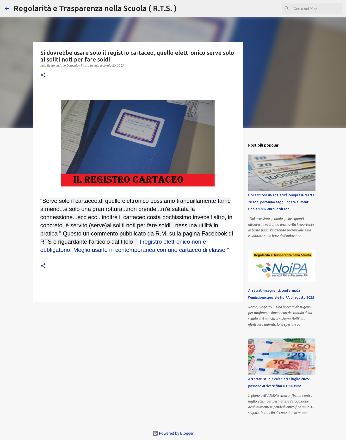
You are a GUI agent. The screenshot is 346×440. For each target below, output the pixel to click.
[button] (43, 75)
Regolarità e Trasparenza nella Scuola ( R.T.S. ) (95, 8)
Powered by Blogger (173, 433)
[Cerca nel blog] (317, 8)
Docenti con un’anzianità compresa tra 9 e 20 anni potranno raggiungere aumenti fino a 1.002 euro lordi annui (281, 202)
